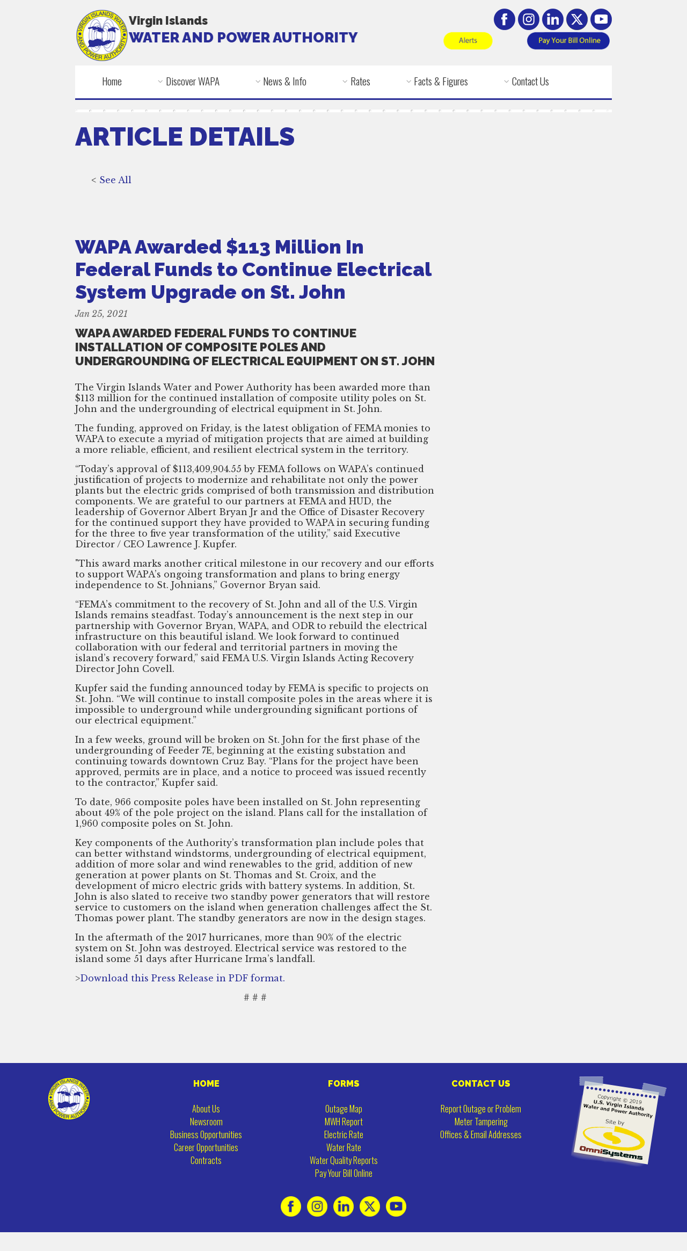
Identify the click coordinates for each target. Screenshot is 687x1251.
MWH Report (344, 1121)
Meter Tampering (481, 1121)
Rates (360, 81)
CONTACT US (480, 1084)
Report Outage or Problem (481, 1108)
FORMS (344, 1084)
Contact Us (530, 81)
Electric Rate (343, 1134)
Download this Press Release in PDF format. (182, 992)
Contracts (206, 1160)
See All (115, 194)
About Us (206, 1108)
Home (112, 81)
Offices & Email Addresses (481, 1134)
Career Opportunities (206, 1147)
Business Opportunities (206, 1134)
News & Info (284, 81)
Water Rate (343, 1147)
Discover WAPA (193, 81)
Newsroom (206, 1121)
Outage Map (343, 1108)
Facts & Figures (441, 81)
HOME (206, 1084)
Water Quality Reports (344, 1160)
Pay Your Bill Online (343, 1173)
